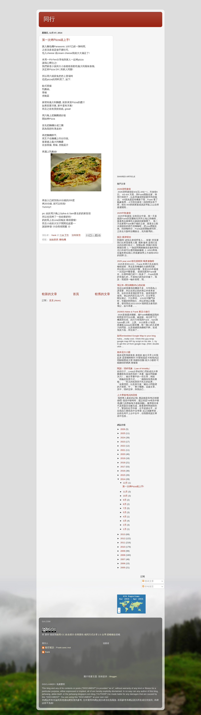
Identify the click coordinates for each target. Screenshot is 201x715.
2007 (123, 559)
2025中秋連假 (124, 213)
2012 (123, 538)
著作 (47, 634)
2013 (123, 534)
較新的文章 (49, 294)
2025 (123, 433)
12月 (125, 483)
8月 (125, 504)
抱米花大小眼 (123, 352)
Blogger (113, 676)
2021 (123, 450)
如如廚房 (53, 239)
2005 (123, 567)
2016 (123, 471)
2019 (123, 458)
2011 (123, 542)
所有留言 (148, 586)
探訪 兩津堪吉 (124, 237)
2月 (125, 525)
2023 (123, 442)
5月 (125, 512)
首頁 (76, 294)
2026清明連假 (124, 189)
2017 (123, 466)
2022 (123, 446)
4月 (125, 516)
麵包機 (62, 239)
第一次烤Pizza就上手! (56, 39)
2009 (123, 551)
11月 (125, 491)
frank (47, 652)
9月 (125, 500)
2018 (123, 462)
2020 (123, 454)
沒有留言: (77, 235)
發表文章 (148, 581)
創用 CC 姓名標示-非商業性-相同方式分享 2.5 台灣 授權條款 (86, 634)
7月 (125, 508)
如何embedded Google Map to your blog (136, 336)
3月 (125, 521)
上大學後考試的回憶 (127, 395)
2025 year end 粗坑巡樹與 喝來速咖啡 (135, 261)
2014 (123, 479)
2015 (123, 475)
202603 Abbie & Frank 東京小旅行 (133, 312)
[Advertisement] (76, 268)
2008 (123, 555)
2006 (123, 563)
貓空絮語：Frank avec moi (58, 647)
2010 (123, 547)
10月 (125, 496)
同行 (49, 19)
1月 (125, 529)
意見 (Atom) (55, 300)
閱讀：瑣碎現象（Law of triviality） (134, 368)
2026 (123, 429)
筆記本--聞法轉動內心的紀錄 (131, 285)
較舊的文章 (102, 294)
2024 (123, 437)
